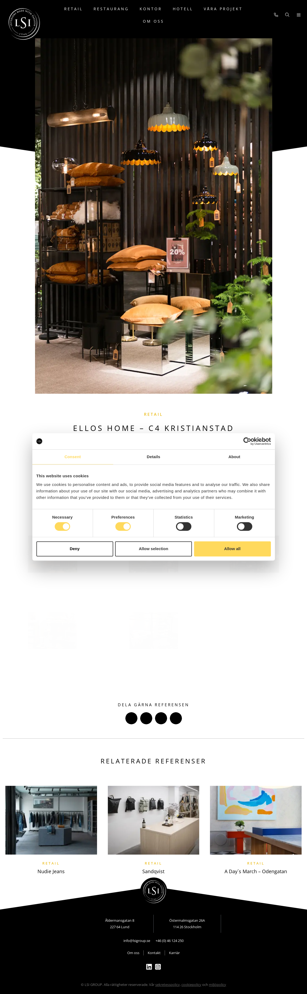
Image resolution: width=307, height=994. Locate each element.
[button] (131, 718)
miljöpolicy (217, 984)
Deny (75, 548)
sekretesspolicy (167, 984)
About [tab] (234, 456)
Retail (73, 8)
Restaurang (111, 8)
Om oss (153, 21)
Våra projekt (223, 8)
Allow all (232, 548)
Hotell (183, 8)
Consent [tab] (72, 456)
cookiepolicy (191, 984)
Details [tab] (153, 456)
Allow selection (153, 548)
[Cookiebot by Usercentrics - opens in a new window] (247, 441)
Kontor (151, 8)
